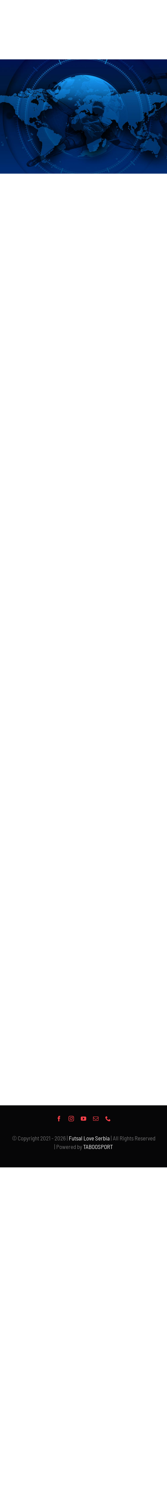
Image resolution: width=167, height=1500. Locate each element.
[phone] (108, 1118)
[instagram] (71, 1118)
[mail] (95, 1118)
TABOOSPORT (98, 1146)
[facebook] (59, 1118)
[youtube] (83, 1118)
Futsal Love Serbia (89, 1138)
